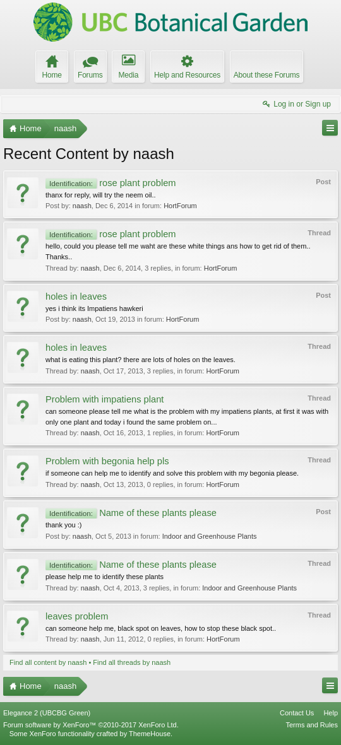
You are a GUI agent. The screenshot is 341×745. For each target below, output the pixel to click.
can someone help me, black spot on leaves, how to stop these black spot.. (160, 628)
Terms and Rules (311, 725)
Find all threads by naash (131, 662)
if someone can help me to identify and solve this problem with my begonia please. (172, 473)
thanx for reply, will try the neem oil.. (100, 195)
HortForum (180, 205)
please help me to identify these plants (104, 576)
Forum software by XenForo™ (91, 725)
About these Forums (266, 75)
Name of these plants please (131, 513)
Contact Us (297, 713)
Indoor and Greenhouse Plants (209, 536)
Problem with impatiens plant (104, 399)
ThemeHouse (149, 733)
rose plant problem (110, 183)
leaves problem (76, 616)
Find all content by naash (48, 662)
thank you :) (63, 525)
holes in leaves (76, 296)
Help (330, 713)
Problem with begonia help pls (107, 461)
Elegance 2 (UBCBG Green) (46, 713)
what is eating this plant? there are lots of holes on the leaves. (140, 359)
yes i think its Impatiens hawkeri (94, 308)
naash (82, 205)
